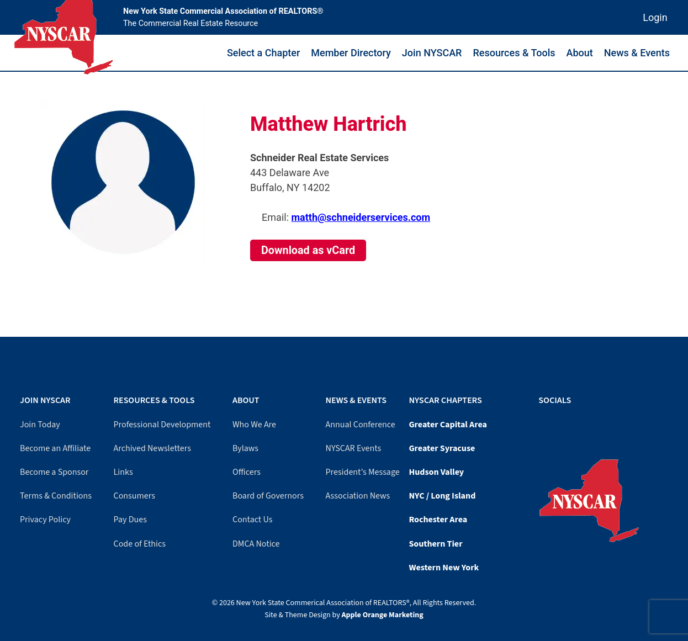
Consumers (134, 496)
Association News (358, 496)
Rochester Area (438, 519)
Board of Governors (268, 496)
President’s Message (363, 472)
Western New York (444, 567)
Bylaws (245, 448)
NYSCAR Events (354, 448)
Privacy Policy (45, 519)
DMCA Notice (255, 544)
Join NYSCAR (432, 53)
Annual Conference (360, 424)
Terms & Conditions (56, 496)
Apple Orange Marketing (383, 615)
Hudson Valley (436, 472)
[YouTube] (546, 422)
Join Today (40, 424)
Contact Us (252, 519)
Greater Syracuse (442, 448)
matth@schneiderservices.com (360, 217)
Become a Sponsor (54, 472)
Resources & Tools (514, 53)
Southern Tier (435, 544)
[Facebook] (541, 422)
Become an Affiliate (55, 448)
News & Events (637, 53)
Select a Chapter (263, 53)
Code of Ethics (140, 544)
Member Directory (351, 53)
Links (123, 472)
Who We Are (254, 424)
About (580, 53)
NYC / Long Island (442, 496)
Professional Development (162, 424)
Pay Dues (130, 519)
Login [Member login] (655, 17)
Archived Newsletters (152, 448)
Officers (246, 472)
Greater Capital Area (448, 424)
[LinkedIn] (552, 422)
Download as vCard (308, 250)
